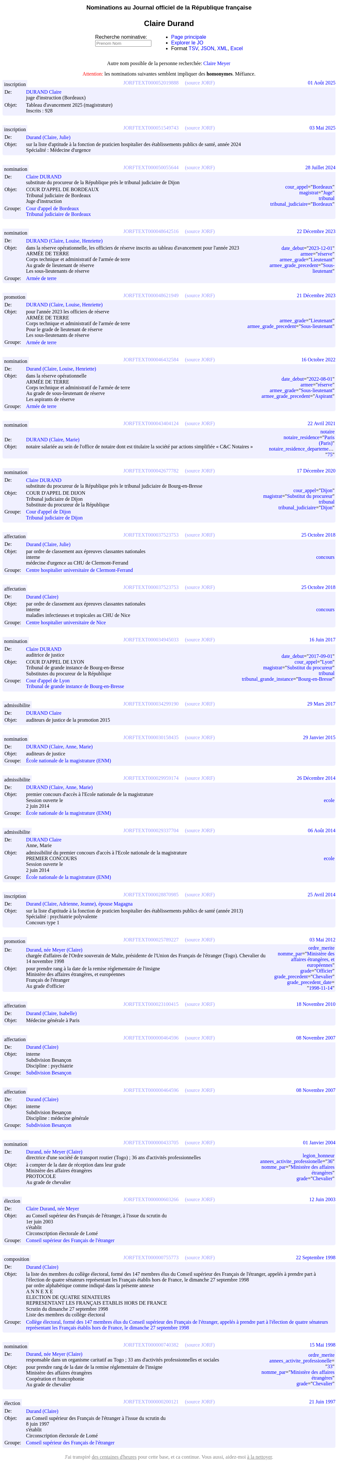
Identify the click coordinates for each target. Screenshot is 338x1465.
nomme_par (290, 953)
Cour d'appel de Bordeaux (52, 208)
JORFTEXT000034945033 (151, 639)
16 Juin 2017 (322, 639)
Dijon (326, 490)
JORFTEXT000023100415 (151, 1004)
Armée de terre (41, 278)
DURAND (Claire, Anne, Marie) (62, 746)
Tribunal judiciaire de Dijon (54, 517)
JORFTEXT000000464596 (151, 1037)
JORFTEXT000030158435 (151, 737)
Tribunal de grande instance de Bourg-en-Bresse (75, 686)
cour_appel (296, 187)
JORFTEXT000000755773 (151, 1257)
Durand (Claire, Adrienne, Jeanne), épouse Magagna (82, 903)
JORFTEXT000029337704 (151, 830)
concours (325, 557)
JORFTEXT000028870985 (151, 894)
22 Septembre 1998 (315, 1257)
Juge (327, 192)
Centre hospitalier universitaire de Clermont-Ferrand (79, 570)
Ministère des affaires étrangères (313, 1169)
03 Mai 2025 (322, 127)
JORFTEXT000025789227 (151, 939)
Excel (236, 48)
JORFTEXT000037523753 (151, 535)
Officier (324, 970)
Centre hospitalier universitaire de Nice (66, 622)
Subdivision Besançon (48, 1073)
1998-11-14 (320, 988)
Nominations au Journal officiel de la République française (169, 7)
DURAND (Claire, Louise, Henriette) (67, 241)
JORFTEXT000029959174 (151, 778)
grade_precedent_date (309, 982)
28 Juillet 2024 (320, 167)
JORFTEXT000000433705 (151, 1142)
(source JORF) (200, 82)
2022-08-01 (321, 379)
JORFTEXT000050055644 (151, 167)
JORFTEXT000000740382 (151, 1345)
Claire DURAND (46, 176)
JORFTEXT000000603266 (151, 1199)
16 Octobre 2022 (318, 359)
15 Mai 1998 (322, 1345)
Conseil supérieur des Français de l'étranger (70, 1240)
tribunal (327, 198)
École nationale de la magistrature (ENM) (68, 761)
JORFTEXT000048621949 (151, 295)
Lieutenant (321, 259)
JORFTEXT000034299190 (151, 703)
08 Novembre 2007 (315, 1037)
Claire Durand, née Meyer (55, 1208)
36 (329, 1161)
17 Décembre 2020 (316, 470)
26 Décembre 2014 (316, 778)
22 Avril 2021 (321, 423)
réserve (325, 254)
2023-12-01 (321, 248)
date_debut (293, 248)
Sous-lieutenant (323, 268)
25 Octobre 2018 (318, 535)
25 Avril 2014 (321, 894)
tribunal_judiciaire (289, 204)
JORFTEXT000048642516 (151, 231)
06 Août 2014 (321, 830)
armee (307, 254)
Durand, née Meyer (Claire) (57, 950)
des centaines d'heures (114, 1457)
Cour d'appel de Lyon (48, 680)
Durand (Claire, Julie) (51, 137)
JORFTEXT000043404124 (151, 423)
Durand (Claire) (45, 596)
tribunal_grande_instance (267, 679)
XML (222, 48)
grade (306, 970)
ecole (329, 800)
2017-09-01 (321, 656)
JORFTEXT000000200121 (151, 1401)
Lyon (327, 662)
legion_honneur (319, 1155)
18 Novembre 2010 (315, 1004)
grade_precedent (291, 976)
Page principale (188, 37)
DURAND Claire (46, 92)
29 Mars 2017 (321, 703)
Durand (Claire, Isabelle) (54, 1013)
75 (329, 454)
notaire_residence (302, 437)
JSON (208, 48)
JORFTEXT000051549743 (151, 127)
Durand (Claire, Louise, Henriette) (64, 368)
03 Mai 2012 (322, 939)
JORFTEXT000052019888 (151, 82)
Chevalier (322, 976)
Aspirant (323, 396)
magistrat (308, 192)
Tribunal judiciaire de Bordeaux (58, 214)
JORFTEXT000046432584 (151, 359)
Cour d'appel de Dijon (48, 512)
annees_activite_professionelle (291, 1161)
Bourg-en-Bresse (315, 679)
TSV (193, 48)
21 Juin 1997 (322, 1401)
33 (329, 1366)
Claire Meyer (216, 63)
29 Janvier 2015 (319, 737)
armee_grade (293, 259)
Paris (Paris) (327, 440)
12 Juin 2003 (322, 1199)
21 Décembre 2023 (316, 295)
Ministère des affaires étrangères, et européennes (313, 959)
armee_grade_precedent (293, 265)
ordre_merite (321, 948)
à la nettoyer (259, 1457)
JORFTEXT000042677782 (151, 470)
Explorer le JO (187, 42)
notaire (328, 431)
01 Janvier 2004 (319, 1142)
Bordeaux (322, 187)
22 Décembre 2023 (316, 231)
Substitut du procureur (309, 496)
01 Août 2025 (321, 82)
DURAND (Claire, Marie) (55, 439)
